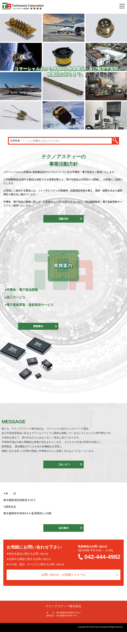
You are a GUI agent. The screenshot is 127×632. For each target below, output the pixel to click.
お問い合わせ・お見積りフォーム (63, 574)
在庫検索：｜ (17, 140)
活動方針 (63, 218)
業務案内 (38, 326)
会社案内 (63, 528)
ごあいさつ (63, 464)
